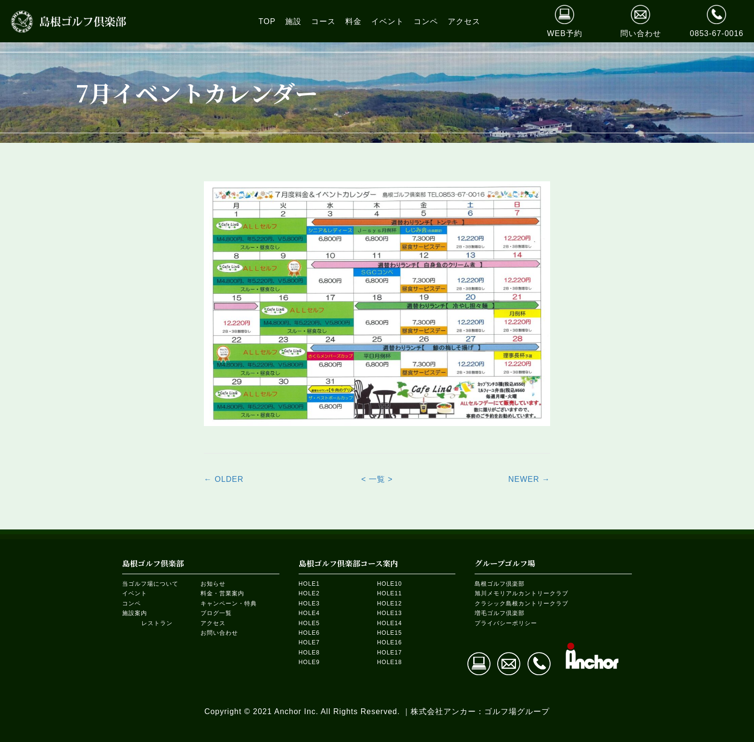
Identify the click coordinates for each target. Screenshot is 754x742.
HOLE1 (309, 583)
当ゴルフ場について (150, 583)
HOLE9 (309, 662)
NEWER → (529, 479)
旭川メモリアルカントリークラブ (521, 593)
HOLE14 (389, 623)
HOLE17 (389, 652)
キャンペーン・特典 (229, 603)
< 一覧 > (377, 479)
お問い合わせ (219, 632)
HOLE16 (389, 642)
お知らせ (213, 583)
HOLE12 (389, 603)
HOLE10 (389, 583)
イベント (134, 593)
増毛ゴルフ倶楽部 (500, 613)
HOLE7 (309, 642)
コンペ (131, 603)
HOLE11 (389, 593)
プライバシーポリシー (506, 623)
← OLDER (224, 479)
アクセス (213, 623)
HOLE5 (309, 623)
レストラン (157, 623)
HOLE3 (309, 603)
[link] (267, 21)
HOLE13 (389, 613)
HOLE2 (309, 593)
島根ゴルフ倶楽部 (500, 583)
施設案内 (134, 613)
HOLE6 (309, 632)
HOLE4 (309, 613)
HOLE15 (389, 632)
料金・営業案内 (222, 593)
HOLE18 (389, 662)
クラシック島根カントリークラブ (521, 603)
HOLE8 (309, 652)
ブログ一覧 (216, 613)
